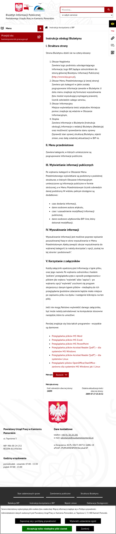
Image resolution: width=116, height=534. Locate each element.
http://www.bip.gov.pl (63, 76)
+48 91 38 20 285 (69, 434)
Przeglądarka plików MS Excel (67, 339)
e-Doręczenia (7, 102)
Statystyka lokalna (10, 90)
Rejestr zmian (71, 503)
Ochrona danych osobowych (15, 123)
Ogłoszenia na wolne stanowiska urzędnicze (18, 48)
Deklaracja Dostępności (97, 503)
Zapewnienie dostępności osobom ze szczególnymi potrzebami (18, 131)
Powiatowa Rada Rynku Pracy (16, 84)
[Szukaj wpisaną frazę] (109, 10)
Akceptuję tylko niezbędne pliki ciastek (47, 528)
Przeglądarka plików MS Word (67, 335)
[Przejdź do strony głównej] (30, 12)
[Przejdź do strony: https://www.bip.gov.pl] (112, 31)
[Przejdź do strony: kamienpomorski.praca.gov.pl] (112, 38)
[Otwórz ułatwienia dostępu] (112, 23)
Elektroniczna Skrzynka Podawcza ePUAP (18, 110)
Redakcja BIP (7, 118)
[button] (41, 34)
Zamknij (85, 528)
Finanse (5, 78)
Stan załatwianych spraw (28, 493)
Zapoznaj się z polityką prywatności (38, 521)
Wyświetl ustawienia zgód (83, 521)
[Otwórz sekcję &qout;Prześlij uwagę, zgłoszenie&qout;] (112, 45)
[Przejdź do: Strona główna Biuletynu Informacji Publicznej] (46, 28)
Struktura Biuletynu (90, 493)
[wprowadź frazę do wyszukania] (82, 10)
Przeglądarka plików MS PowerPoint (70, 343)
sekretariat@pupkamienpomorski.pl (77, 437)
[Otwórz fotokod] (112, 52)
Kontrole (5, 55)
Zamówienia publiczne (12, 40)
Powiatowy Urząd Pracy (12, 34)
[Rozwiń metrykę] (61, 374)
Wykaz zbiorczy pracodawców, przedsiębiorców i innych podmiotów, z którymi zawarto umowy (16, 67)
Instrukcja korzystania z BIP (15, 96)
